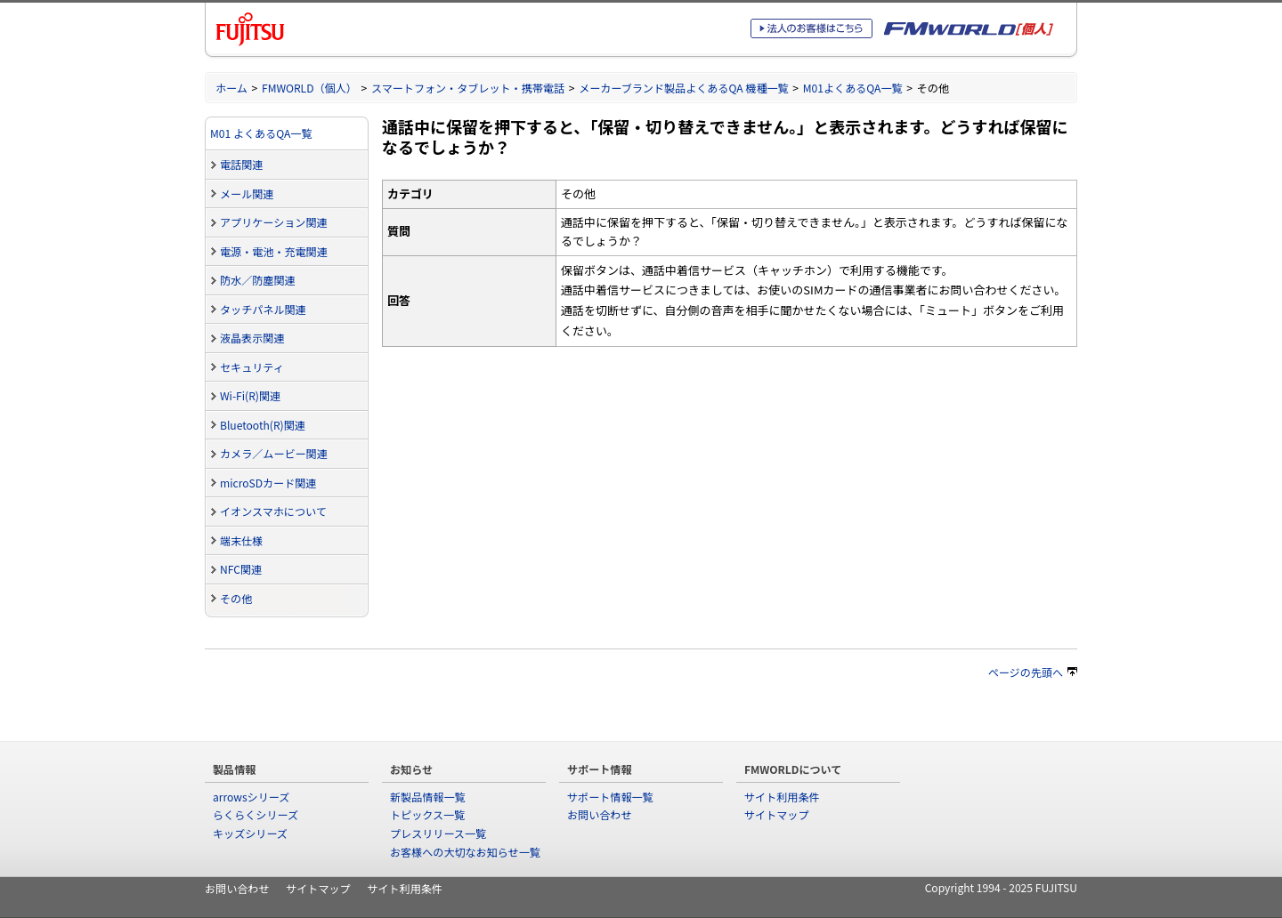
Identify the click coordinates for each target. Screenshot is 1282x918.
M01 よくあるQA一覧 (261, 133)
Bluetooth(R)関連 (262, 424)
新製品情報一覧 (428, 796)
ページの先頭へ (1032, 672)
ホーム (231, 87)
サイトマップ (776, 814)
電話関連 (241, 164)
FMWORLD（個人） (309, 87)
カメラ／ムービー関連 (274, 453)
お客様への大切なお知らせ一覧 (465, 851)
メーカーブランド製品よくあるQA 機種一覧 (684, 87)
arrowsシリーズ (251, 796)
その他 (236, 598)
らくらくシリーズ (255, 814)
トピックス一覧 (427, 814)
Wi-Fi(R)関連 (250, 395)
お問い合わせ (599, 814)
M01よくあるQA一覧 (853, 87)
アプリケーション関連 (274, 222)
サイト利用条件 (782, 796)
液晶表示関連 (252, 337)
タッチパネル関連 (263, 309)
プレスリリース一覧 (438, 833)
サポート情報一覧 (610, 796)
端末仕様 (241, 540)
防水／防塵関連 (258, 279)
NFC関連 (241, 568)
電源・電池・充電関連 (274, 251)
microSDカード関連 (268, 482)
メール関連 (246, 193)
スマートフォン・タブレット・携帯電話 (467, 87)
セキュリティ (252, 366)
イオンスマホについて (273, 511)
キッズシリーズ (250, 833)
